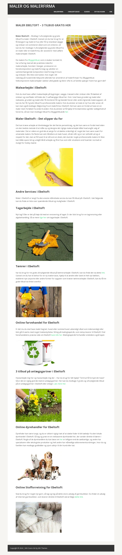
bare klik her (56, 335)
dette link (79, 497)
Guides (87, 12)
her (66, 112)
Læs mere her (60, 384)
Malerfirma (58, 12)
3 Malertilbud (74, 12)
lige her (43, 217)
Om (110, 12)
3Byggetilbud (33, 60)
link (103, 272)
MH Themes (42, 548)
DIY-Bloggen (99, 12)
